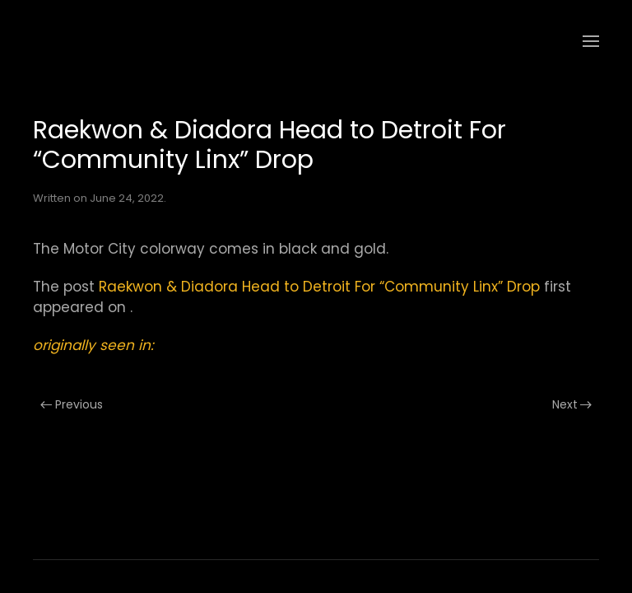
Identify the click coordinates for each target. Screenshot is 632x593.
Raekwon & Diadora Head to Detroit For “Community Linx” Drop (319, 286)
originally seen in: (93, 345)
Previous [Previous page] (71, 404)
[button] (591, 41)
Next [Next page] (572, 404)
